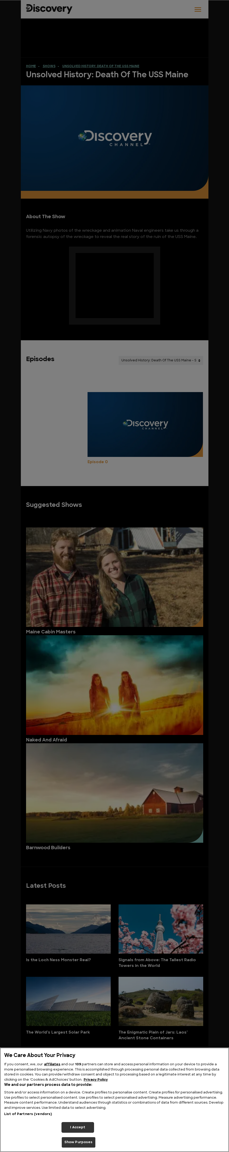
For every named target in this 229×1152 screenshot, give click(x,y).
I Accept (77, 1127)
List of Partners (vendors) (28, 1114)
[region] (114, 1100)
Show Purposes (78, 1142)
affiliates (52, 1064)
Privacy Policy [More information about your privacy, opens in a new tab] (96, 1079)
